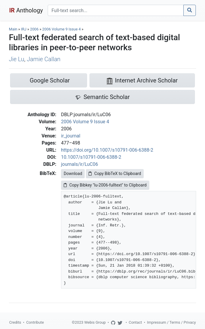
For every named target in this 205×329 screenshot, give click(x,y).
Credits (15, 322)
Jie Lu (16, 59)
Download (73, 173)
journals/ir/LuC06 (79, 164)
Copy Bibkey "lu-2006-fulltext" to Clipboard (105, 185)
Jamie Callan (44, 59)
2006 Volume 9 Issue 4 (62, 29)
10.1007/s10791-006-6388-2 (91, 157)
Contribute (35, 322)
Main (13, 29)
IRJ (23, 29)
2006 (34, 29)
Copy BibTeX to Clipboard (115, 173)
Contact (135, 322)
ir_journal (70, 136)
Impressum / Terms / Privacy (171, 322)
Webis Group (95, 322)
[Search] (116, 10)
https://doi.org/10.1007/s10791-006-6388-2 (107, 150)
